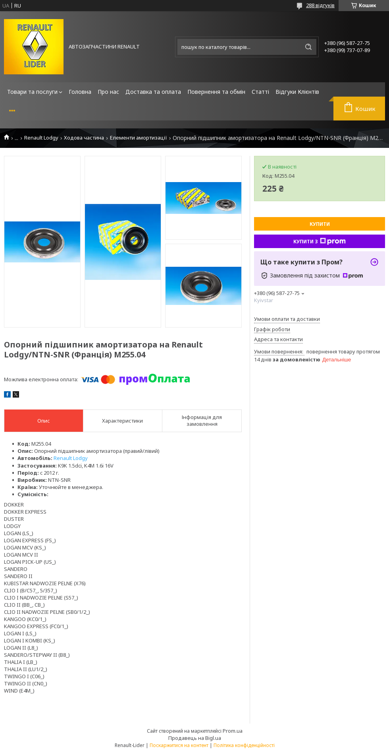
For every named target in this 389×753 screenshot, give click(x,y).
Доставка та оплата (153, 91)
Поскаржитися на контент (179, 745)
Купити (320, 224)
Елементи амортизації (138, 137)
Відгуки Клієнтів (297, 91)
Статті (260, 91)
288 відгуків (320, 5)
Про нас (108, 91)
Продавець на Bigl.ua (194, 737)
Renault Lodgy (41, 137)
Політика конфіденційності (244, 745)
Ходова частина (84, 137)
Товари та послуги (32, 91)
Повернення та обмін (216, 91)
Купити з (319, 241)
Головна (80, 91)
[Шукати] (308, 47)
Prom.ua (233, 730)
